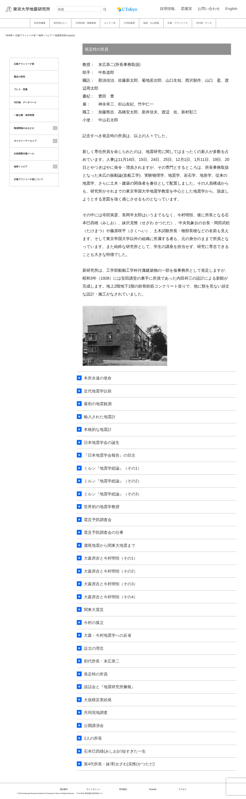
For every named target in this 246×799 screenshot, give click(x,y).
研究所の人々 (60, 23)
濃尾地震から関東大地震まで (109, 545)
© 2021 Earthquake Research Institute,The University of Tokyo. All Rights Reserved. (45, 793)
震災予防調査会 (98, 519)
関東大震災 (94, 609)
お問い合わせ (209, 9)
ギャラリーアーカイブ (25, 141)
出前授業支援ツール (24, 153)
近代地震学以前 (98, 391)
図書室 (186, 9)
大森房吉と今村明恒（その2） (111, 571)
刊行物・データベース (25, 102)
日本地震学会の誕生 (101, 442)
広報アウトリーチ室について (28, 179)
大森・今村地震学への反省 (107, 635)
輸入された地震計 (100, 416)
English (231, 9)
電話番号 (64, 789)
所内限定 (123, 789)
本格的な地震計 (98, 429)
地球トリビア (45, 35)
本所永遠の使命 (98, 378)
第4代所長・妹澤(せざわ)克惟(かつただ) (119, 764)
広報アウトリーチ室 (25, 35)
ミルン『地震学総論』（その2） (112, 481)
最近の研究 (19, 76)
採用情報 (167, 9)
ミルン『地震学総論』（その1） (112, 468)
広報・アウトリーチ (177, 23)
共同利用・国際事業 (86, 23)
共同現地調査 (96, 712)
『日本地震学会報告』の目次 (109, 455)
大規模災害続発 (98, 699)
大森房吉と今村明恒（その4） (111, 597)
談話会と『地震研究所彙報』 (109, 686)
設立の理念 (94, 648)
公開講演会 (94, 725)
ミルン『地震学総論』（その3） (112, 494)
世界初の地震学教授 (101, 506)
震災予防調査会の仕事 (103, 532)
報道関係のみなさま (24, 128)
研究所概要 (39, 23)
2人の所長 (93, 738)
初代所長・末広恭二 (101, 661)
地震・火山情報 (151, 23)
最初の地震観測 (98, 403)
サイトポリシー (93, 789)
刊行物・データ (204, 23)
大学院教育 (129, 23)
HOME (9, 35)
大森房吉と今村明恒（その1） (111, 558)
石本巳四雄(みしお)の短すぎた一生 (115, 751)
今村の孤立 (94, 622)
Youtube (152, 789)
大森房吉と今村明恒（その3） (111, 584)
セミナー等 (110, 23)
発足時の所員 (96, 674)
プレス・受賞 (20, 89)
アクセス (182, 789)
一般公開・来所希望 (24, 115)
